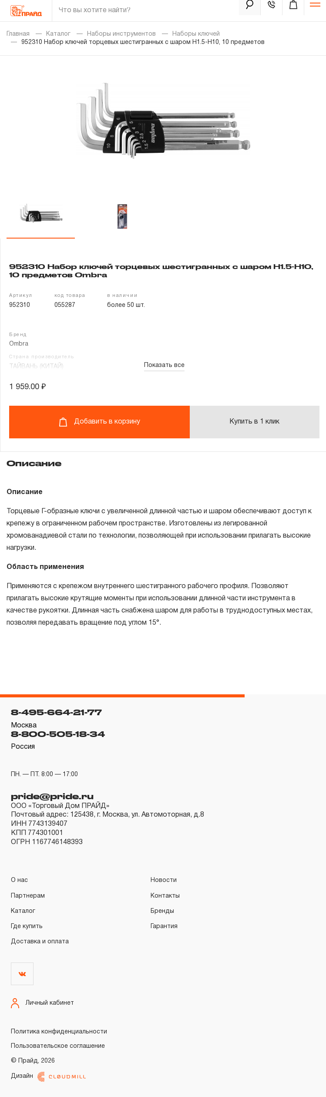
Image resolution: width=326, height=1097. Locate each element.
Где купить (27, 926)
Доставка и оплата (40, 942)
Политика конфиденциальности (59, 1032)
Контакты (165, 896)
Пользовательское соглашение (58, 1046)
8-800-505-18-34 (58, 734)
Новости (164, 880)
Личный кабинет (42, 1003)
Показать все (164, 365)
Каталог (58, 34)
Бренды (162, 911)
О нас (19, 880)
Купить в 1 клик (254, 422)
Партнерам (28, 896)
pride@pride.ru (52, 796)
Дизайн (48, 1077)
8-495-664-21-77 (56, 712)
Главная (18, 34)
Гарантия (164, 926)
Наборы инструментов (121, 34)
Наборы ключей (196, 34)
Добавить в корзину (99, 422)
